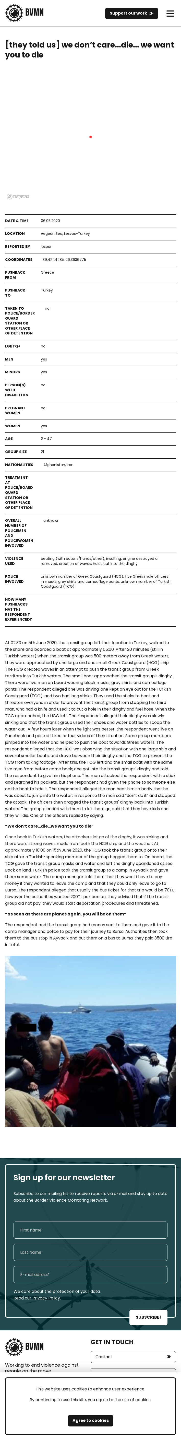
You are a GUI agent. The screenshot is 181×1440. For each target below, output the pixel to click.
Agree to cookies (91, 1420)
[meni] (170, 13)
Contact (103, 1357)
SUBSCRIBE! (148, 1317)
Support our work (128, 13)
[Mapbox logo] (18, 197)
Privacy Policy (46, 1298)
